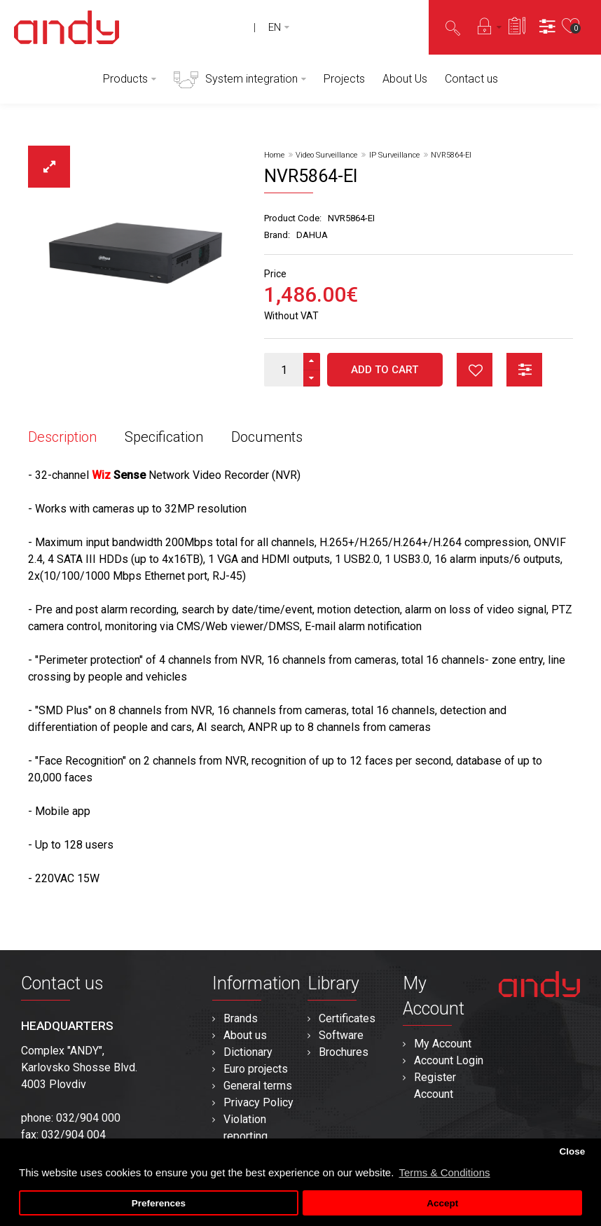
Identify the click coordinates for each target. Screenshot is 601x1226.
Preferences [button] (159, 1203)
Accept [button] (442, 1203)
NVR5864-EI (451, 155)
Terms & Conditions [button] (444, 1172)
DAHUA (312, 235)
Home (274, 155)
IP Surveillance (394, 155)
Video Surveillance (326, 155)
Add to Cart (384, 369)
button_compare (524, 369)
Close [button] (572, 1151)
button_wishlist (474, 369)
